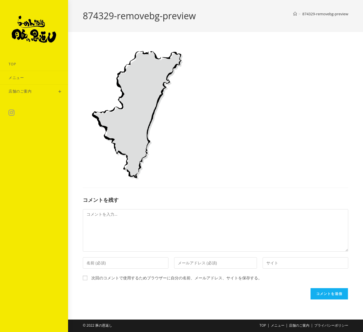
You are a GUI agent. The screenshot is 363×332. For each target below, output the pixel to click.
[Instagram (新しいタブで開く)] (11, 112)
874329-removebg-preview (325, 13)
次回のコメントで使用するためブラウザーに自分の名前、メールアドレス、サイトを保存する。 (176, 277)
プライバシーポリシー (331, 325)
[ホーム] (295, 13)
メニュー (277, 325)
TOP (262, 325)
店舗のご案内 (299, 325)
